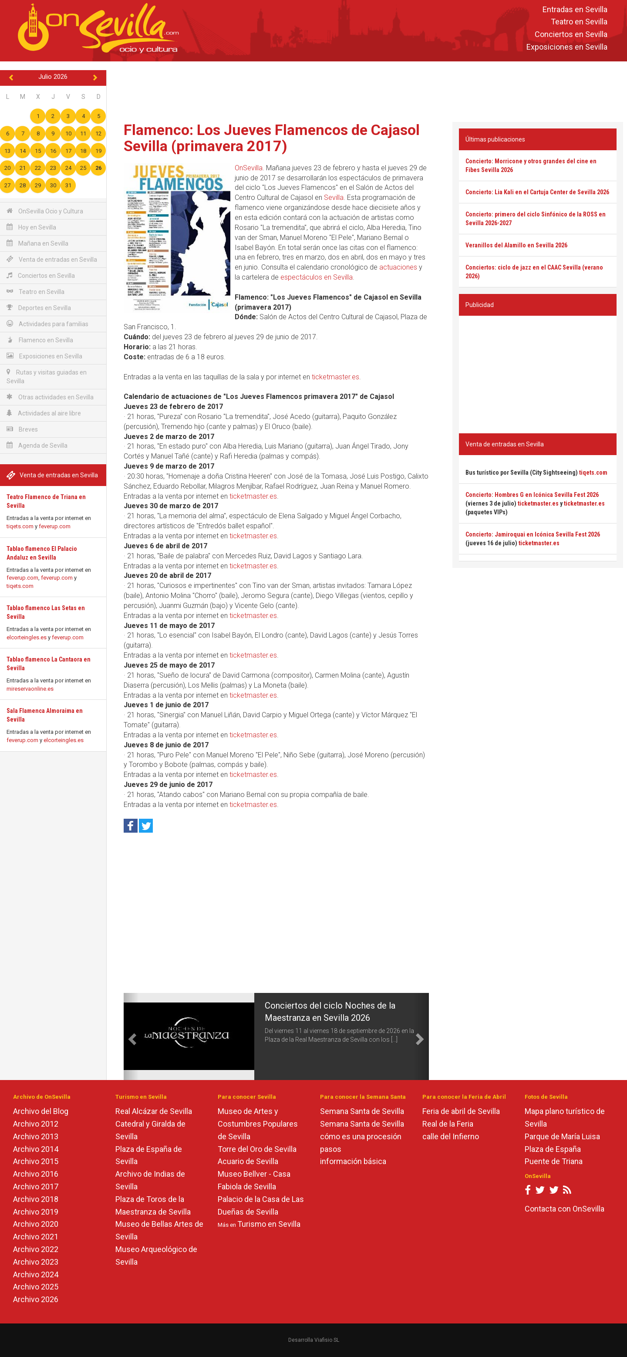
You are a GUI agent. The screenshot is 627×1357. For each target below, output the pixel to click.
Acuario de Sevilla (248, 1161)
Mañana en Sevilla (37, 243)
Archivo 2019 (35, 1211)
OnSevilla (249, 168)
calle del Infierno (450, 1136)
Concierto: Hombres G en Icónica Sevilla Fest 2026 (532, 494)
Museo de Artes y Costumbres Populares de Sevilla (258, 1124)
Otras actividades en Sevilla (50, 397)
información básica (353, 1161)
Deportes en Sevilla (39, 307)
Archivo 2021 (35, 1236)
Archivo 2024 (35, 1274)
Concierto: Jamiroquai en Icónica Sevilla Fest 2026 (532, 534)
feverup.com (55, 526)
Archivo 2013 (35, 1136)
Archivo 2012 (35, 1123)
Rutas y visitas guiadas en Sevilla (47, 376)
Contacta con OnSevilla (564, 1208)
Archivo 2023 (35, 1261)
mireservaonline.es (30, 688)
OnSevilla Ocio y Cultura (45, 211)
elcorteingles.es (27, 637)
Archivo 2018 (35, 1199)
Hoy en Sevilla (31, 227)
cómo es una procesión (360, 1136)
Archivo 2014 (35, 1149)
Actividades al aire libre (44, 413)
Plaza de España (553, 1149)
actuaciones (398, 267)
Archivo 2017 (35, 1186)
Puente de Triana (554, 1161)
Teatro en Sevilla (579, 22)
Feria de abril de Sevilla (461, 1111)
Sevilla (334, 197)
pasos (330, 1149)
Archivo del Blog (40, 1111)
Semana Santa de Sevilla (362, 1111)
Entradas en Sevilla (575, 9)
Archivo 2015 (35, 1161)
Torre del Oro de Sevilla (257, 1149)
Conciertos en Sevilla (571, 34)
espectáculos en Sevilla (316, 277)
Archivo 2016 (35, 1173)
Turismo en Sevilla (268, 1224)
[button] (131, 1036)
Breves (22, 429)
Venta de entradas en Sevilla (52, 259)
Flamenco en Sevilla (40, 340)
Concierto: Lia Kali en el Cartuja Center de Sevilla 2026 (537, 192)
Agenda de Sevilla (37, 445)
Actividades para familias (47, 323)
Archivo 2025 (35, 1286)
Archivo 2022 (35, 1249)
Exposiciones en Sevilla (566, 46)
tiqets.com (20, 526)
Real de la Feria (447, 1123)
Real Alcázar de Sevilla (153, 1111)
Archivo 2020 (35, 1224)
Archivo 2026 (35, 1299)
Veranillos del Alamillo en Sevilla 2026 (516, 245)
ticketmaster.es (335, 377)
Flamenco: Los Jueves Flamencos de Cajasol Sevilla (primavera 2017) (272, 138)
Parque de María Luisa (562, 1136)
